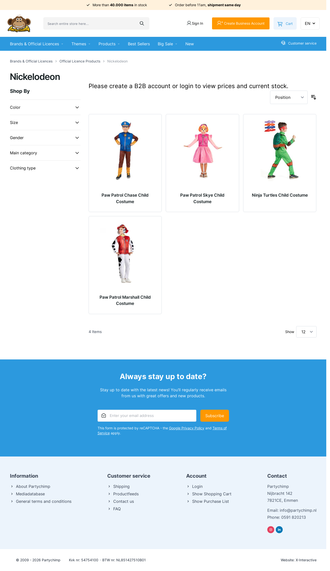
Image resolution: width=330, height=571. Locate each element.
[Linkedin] (279, 529)
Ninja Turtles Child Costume (280, 195)
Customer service (299, 43)
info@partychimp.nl (298, 510)
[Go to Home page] (19, 23)
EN (310, 23)
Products (109, 43)
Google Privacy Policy (186, 428)
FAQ (114, 508)
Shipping (118, 486)
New (189, 43)
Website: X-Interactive (299, 560)
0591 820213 (293, 517)
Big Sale (167, 43)
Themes (81, 43)
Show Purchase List (207, 501)
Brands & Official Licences (36, 43)
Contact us (120, 501)
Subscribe (214, 415)
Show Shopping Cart (208, 493)
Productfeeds (123, 493)
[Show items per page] (306, 332)
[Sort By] (289, 97)
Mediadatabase (27, 493)
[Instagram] (270, 529)
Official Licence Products (79, 61)
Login (194, 486)
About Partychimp (30, 486)
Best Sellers (139, 43)
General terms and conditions (40, 501)
